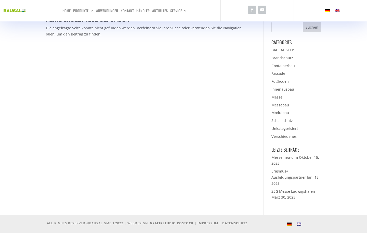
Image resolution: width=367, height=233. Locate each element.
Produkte (80, 10)
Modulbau (280, 112)
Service (176, 10)
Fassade (278, 73)
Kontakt (127, 10)
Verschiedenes (284, 136)
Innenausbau (282, 89)
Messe (276, 97)
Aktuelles (160, 10)
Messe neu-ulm (284, 157)
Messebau (280, 105)
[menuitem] (327, 11)
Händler (143, 10)
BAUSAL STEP (282, 49)
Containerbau (283, 65)
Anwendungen (107, 10)
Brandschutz (282, 57)
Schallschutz (282, 120)
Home (66, 10)
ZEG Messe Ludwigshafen (293, 191)
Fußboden (280, 81)
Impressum (208, 223)
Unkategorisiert (284, 128)
